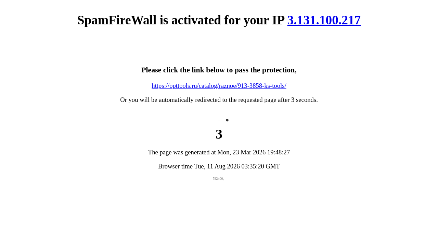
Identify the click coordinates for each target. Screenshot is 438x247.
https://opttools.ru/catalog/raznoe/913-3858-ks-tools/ (219, 85)
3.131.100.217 (324, 20)
